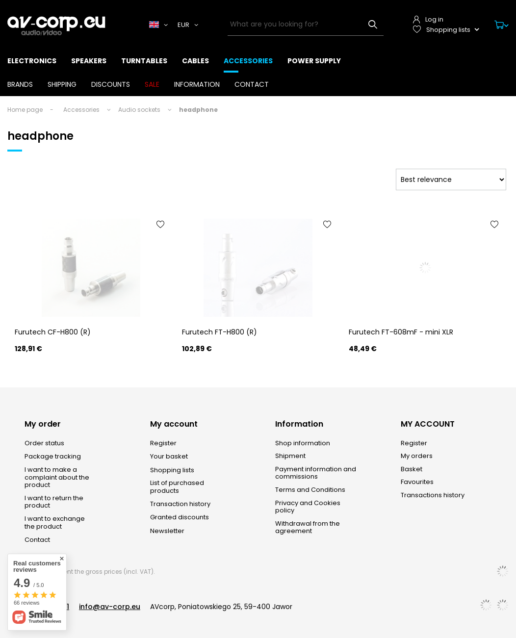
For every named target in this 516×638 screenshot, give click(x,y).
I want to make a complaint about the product (57, 477)
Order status (44, 443)
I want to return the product (54, 502)
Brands (20, 84)
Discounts (110, 84)
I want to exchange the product (55, 522)
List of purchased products (177, 486)
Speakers (88, 61)
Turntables (144, 61)
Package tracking (53, 456)
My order (43, 424)
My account (174, 424)
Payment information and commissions (315, 473)
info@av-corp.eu (109, 607)
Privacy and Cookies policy (307, 506)
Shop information (302, 443)
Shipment (290, 456)
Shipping (62, 84)
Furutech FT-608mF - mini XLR (401, 332)
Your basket (169, 456)
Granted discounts (179, 517)
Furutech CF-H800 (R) (53, 332)
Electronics (31, 61)
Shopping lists (172, 470)
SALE (152, 84)
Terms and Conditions (310, 490)
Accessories (248, 61)
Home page (25, 109)
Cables (195, 61)
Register (163, 443)
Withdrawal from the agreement (307, 527)
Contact (251, 84)
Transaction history (180, 504)
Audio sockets (139, 109)
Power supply (314, 61)
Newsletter (167, 531)
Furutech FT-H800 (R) (219, 332)
